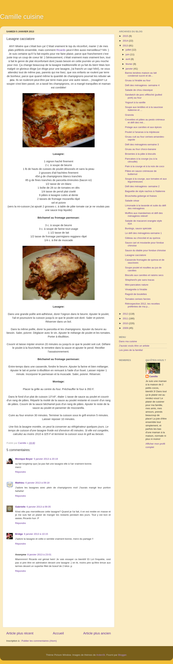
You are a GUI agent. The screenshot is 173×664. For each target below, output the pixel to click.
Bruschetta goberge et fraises (141, 196)
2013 (126, 45)
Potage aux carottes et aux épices (143, 127)
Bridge (19, 534)
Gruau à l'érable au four (137, 80)
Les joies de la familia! (131, 350)
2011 (126, 318)
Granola (129, 115)
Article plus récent (19, 633)
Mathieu (19, 482)
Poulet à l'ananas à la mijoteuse (142, 132)
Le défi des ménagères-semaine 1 (143, 233)
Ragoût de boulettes (136, 294)
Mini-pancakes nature (136, 284)
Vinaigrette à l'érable (136, 289)
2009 (126, 328)
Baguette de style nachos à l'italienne (145, 191)
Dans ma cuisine (128, 341)
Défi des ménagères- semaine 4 (142, 85)
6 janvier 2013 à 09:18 (37, 482)
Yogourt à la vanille (135, 102)
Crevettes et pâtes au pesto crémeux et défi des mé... (145, 121)
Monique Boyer (24, 459)
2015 (126, 36)
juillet (129, 49)
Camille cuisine (22, 16)
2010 (126, 323)
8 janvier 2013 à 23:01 (39, 554)
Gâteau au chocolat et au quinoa (142, 238)
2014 (126, 40)
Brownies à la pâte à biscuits (140, 154)
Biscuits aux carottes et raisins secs (144, 275)
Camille (153, 376)
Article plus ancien (97, 633)
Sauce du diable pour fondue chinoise (145, 250)
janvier (130, 68)
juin (128, 54)
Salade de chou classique (139, 90)
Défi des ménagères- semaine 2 (142, 186)
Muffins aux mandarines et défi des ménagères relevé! (144, 214)
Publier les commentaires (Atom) (39, 640)
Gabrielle (20, 506)
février (129, 64)
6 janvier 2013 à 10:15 (36, 534)
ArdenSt (100, 655)
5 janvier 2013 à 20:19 (46, 459)
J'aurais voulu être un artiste (134, 345)
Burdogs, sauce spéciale (138, 228)
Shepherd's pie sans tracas (139, 279)
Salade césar (132, 200)
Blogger (122, 655)
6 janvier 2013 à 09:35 (39, 506)
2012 (126, 313)
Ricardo (61, 50)
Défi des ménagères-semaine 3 (142, 144)
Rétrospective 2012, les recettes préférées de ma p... (142, 305)
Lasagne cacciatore (135, 255)
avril (128, 59)
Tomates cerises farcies (137, 299)
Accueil (58, 633)
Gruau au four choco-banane (140, 149)
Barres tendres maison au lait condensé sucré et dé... (141, 74)
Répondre (20, 472)
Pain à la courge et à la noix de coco (144, 166)
